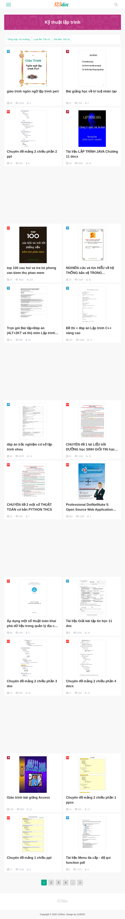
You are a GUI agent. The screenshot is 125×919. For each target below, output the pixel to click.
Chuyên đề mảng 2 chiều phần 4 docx (91, 683)
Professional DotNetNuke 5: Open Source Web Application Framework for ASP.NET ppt (89, 507)
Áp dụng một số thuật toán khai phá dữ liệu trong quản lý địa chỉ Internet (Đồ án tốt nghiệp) (32, 623)
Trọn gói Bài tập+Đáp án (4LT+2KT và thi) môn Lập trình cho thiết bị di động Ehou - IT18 (31, 331)
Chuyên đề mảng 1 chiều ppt (29, 858)
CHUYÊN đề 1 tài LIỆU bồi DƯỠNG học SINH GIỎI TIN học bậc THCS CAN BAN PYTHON (90, 447)
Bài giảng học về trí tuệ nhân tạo (91, 91)
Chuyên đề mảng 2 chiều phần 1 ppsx (91, 800)
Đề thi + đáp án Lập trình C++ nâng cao (89, 330)
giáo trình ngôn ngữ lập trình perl (33, 91)
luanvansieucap (61, 4)
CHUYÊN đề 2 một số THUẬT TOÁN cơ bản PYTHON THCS (29, 507)
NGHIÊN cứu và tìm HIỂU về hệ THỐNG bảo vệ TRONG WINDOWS (90, 270)
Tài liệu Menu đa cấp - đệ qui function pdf (88, 860)
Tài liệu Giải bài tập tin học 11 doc (89, 623)
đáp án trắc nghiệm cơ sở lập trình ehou (29, 447)
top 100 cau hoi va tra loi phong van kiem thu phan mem (31, 270)
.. (73, 882)
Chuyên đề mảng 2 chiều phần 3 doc (32, 683)
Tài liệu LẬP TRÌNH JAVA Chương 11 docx (92, 154)
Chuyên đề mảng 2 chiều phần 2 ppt (32, 154)
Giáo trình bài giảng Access (28, 797)
